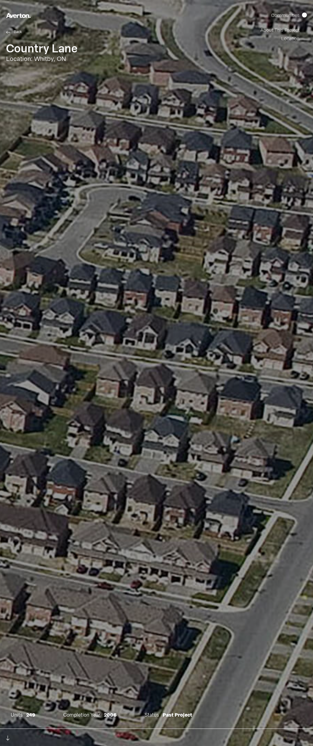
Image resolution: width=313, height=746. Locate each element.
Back (18, 32)
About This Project (280, 30)
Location (290, 38)
